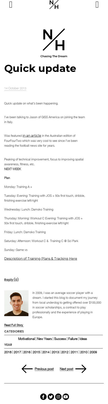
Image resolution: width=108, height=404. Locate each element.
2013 (55, 352)
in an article (32, 136)
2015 (36, 352)
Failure (72, 338)
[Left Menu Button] (10, 4)
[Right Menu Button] (97, 4)
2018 (8, 352)
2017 (17, 352)
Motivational (26, 338)
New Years (44, 338)
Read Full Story (13, 325)
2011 (74, 352)
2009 (93, 352)
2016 (26, 352)
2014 (45, 352)
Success (60, 338)
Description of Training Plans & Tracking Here (40, 259)
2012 (64, 352)
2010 (83, 352)
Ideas (83, 338)
